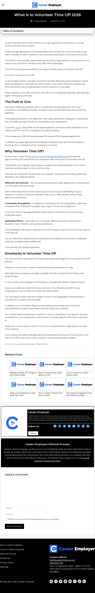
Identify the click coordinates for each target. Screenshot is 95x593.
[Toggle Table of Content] (48, 30)
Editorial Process (8, 554)
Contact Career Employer (12, 549)
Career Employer (41, 21)
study (18, 127)
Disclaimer (5, 558)
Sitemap (4, 567)
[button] (3, 5)
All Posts (33, 433)
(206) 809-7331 (56, 563)
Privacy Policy (7, 562)
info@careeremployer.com (62, 560)
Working (14, 344)
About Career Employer (11, 545)
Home (7, 344)
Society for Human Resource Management (49, 156)
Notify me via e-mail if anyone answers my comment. (32, 519)
